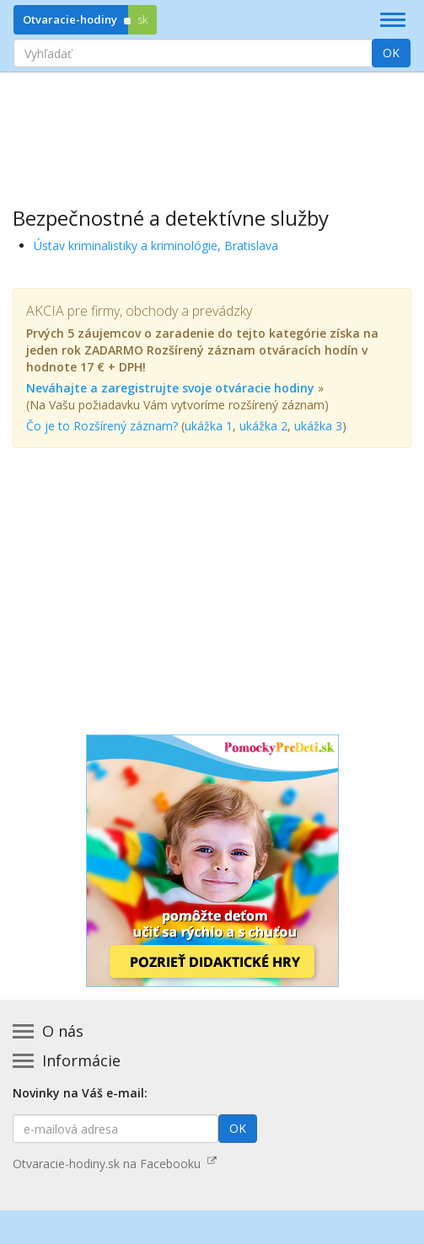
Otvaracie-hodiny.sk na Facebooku (115, 1164)
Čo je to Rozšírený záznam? (102, 426)
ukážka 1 (209, 426)
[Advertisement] (212, 127)
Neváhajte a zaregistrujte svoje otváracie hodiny (170, 388)
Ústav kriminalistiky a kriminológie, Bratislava (156, 246)
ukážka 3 (318, 426)
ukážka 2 (263, 426)
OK (391, 53)
